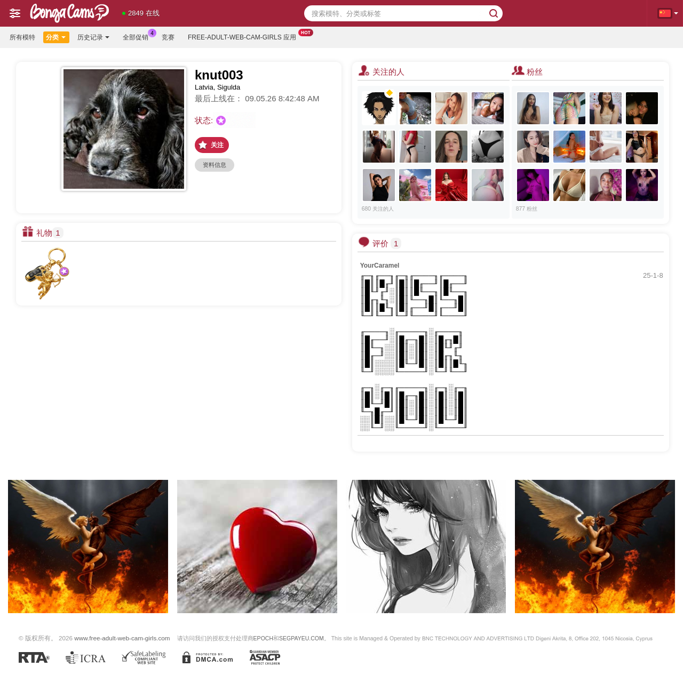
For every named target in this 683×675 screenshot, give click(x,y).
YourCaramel (380, 265)
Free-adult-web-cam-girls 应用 (244, 36)
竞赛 (168, 37)
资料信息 (214, 165)
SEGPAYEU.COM (301, 638)
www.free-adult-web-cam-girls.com (122, 637)
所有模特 (22, 37)
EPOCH (263, 638)
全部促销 (138, 36)
